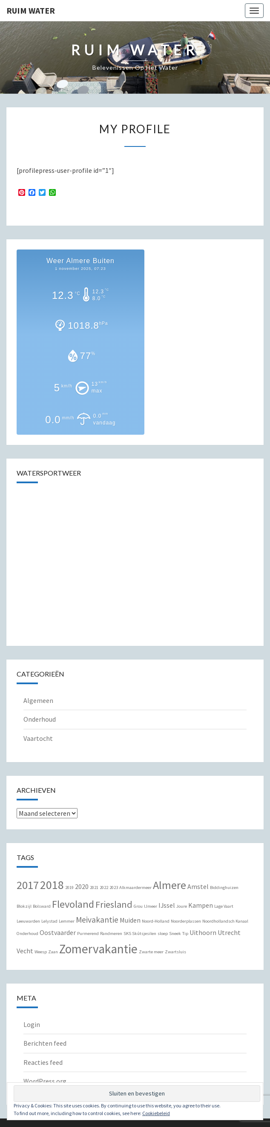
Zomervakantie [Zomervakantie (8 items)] (98, 949)
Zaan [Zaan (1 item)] (53, 952)
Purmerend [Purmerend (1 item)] (88, 933)
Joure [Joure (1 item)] (181, 906)
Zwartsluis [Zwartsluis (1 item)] (175, 952)
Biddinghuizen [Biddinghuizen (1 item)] (224, 887)
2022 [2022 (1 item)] (104, 887)
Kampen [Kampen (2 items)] (200, 905)
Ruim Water (30, 10)
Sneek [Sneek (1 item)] (175, 933)
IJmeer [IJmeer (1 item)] (150, 906)
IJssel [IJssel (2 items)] (166, 905)
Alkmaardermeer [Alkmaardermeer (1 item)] (135, 887)
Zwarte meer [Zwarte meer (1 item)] (151, 952)
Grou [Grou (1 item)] (138, 906)
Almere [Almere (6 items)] (169, 885)
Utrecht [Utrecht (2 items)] (229, 932)
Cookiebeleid (156, 1113)
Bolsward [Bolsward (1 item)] (42, 906)
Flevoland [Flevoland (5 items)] (73, 904)
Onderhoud (39, 719)
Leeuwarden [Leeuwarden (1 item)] (28, 921)
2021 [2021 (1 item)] (94, 887)
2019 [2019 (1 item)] (69, 887)
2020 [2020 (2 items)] (82, 886)
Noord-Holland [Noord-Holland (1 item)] (155, 921)
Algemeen (38, 700)
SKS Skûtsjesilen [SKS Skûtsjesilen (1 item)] (140, 933)
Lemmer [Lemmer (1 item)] (67, 921)
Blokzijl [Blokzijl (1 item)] (24, 906)
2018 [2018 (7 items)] (52, 885)
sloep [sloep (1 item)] (163, 933)
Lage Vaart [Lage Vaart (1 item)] (223, 906)
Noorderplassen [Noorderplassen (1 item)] (186, 921)
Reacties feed (43, 1062)
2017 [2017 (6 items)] (28, 885)
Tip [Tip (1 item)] (185, 933)
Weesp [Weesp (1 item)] (40, 952)
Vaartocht (38, 738)
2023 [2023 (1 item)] (113, 887)
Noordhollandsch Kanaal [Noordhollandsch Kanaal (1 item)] (225, 921)
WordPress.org (44, 1081)
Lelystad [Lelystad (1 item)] (49, 921)
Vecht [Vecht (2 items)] (25, 950)
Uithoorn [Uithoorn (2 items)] (203, 932)
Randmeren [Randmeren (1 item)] (111, 933)
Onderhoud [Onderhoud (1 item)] (27, 933)
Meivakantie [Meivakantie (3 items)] (97, 920)
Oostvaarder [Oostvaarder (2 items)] (58, 932)
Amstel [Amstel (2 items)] (198, 886)
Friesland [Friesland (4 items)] (113, 904)
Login (31, 1024)
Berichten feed (44, 1043)
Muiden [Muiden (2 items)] (130, 920)
